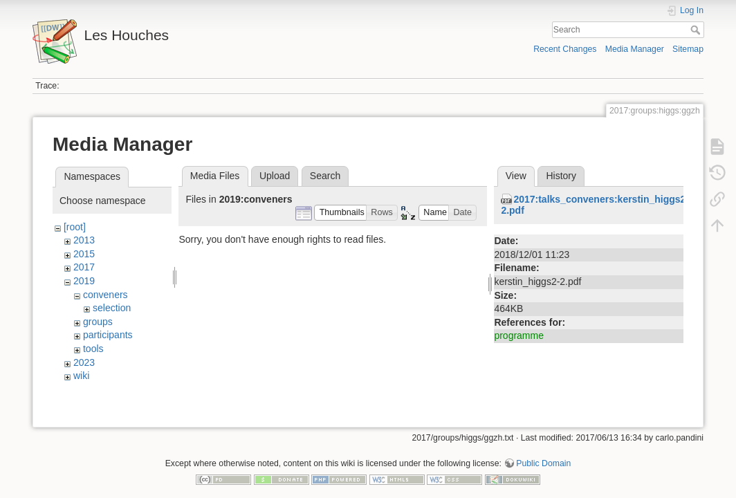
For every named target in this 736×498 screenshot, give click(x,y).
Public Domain (543, 452)
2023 (84, 362)
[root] (75, 226)
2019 (84, 280)
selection (112, 307)
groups (98, 321)
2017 (84, 267)
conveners (105, 294)
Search (696, 30)
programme (519, 335)
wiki (81, 375)
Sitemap (687, 49)
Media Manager (634, 49)
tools (93, 348)
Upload (274, 175)
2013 (84, 240)
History (561, 175)
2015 (84, 253)
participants (108, 334)
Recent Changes (564, 49)
